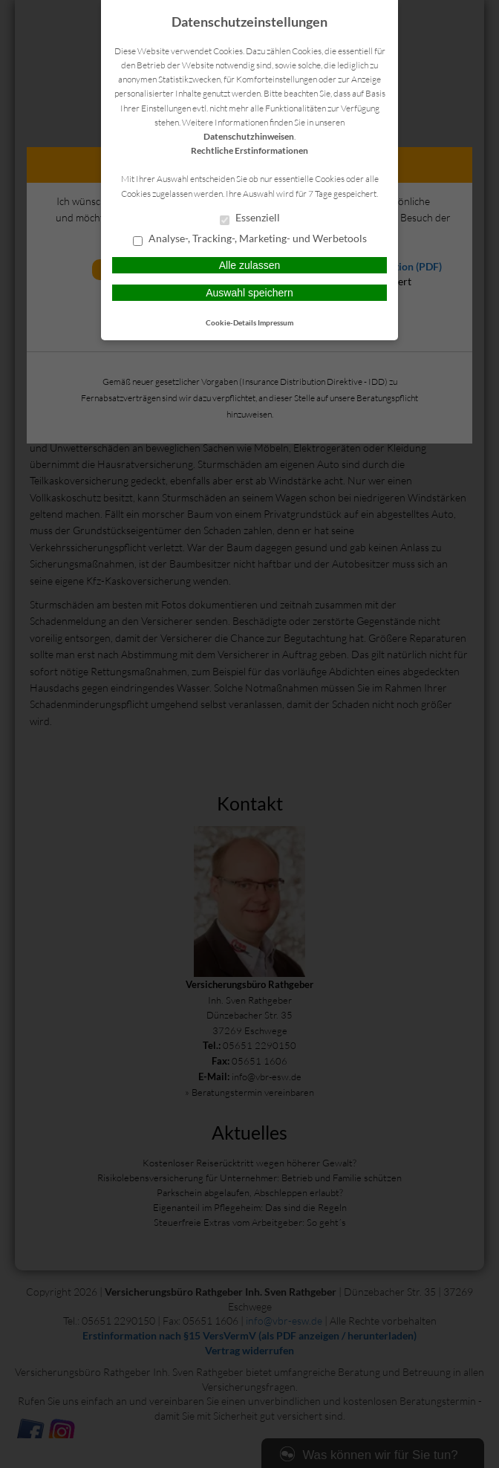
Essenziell (250, 218)
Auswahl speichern (249, 293)
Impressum (275, 322)
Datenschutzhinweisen (248, 136)
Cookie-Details (231, 322)
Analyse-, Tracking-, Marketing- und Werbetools (250, 239)
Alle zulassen (250, 265)
